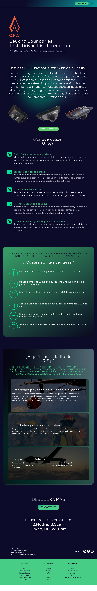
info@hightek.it (34, 559)
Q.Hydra (40, 530)
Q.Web (36, 534)
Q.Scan (57, 530)
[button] (92, 6)
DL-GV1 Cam (55, 534)
